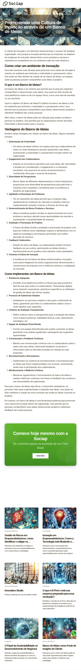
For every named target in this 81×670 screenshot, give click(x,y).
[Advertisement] (40, 490)
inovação (8, 19)
